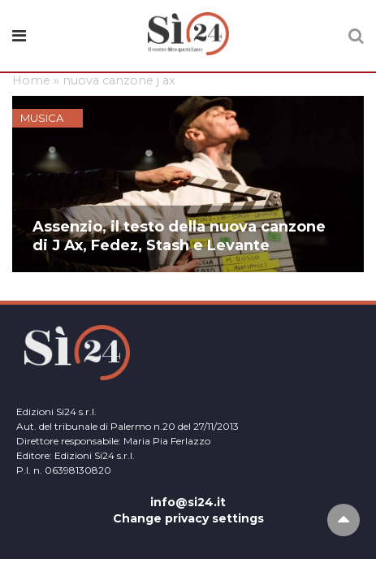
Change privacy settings (188, 518)
